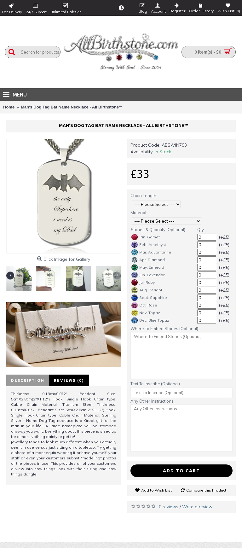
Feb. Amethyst (148, 245)
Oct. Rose (144, 305)
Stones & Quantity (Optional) (158, 229)
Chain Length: (143, 195)
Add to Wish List (156, 490)
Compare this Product (206, 490)
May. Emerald (147, 267)
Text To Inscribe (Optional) (155, 383)
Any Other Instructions (152, 401)
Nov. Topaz (145, 313)
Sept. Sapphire (149, 297)
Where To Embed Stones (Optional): (164, 328)
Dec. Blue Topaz (150, 320)
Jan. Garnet (145, 237)
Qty (200, 229)
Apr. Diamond (148, 260)
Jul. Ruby (143, 282)
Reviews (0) (69, 380)
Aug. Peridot (146, 290)
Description (27, 380)
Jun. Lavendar (147, 275)
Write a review (197, 507)
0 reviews (168, 507)
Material (138, 212)
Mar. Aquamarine (151, 252)
